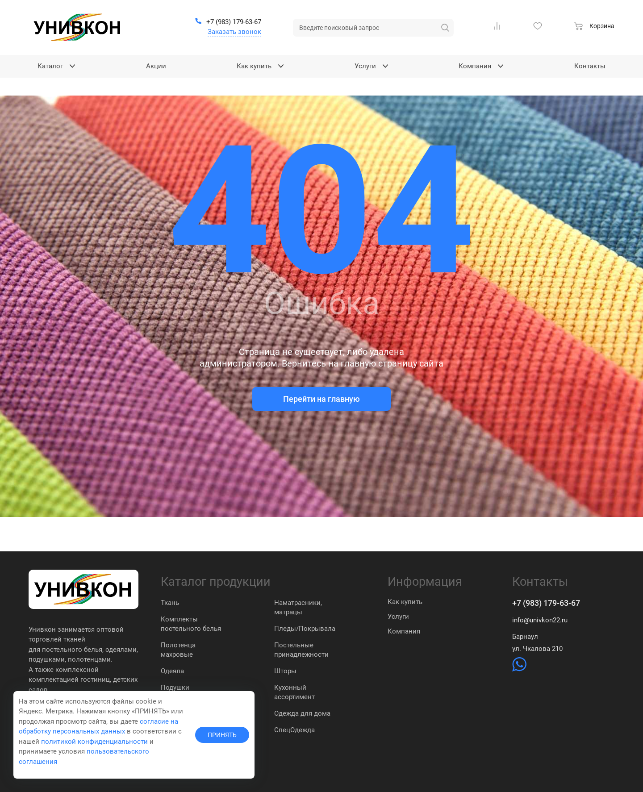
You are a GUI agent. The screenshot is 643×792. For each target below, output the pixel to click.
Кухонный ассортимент (294, 692)
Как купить (405, 602)
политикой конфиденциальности (94, 742)
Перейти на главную (321, 399)
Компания (404, 631)
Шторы (285, 671)
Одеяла (172, 671)
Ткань (170, 603)
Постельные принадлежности (301, 650)
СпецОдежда (294, 730)
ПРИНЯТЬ (222, 734)
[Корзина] (594, 27)
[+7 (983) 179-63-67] (228, 22)
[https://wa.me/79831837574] (519, 669)
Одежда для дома (302, 713)
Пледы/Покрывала (304, 629)
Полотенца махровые (178, 650)
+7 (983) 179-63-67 (546, 603)
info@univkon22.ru (540, 620)
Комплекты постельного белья (191, 624)
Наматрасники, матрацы (298, 607)
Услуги (398, 617)
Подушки (175, 688)
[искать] (445, 28)
